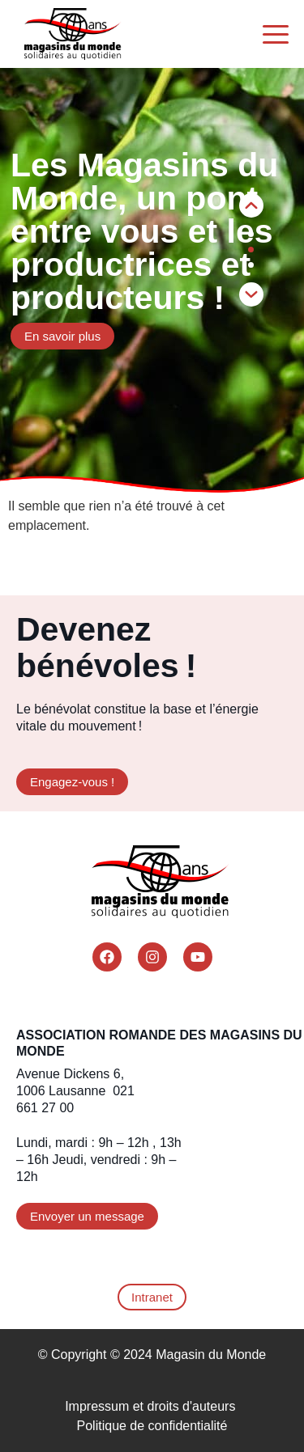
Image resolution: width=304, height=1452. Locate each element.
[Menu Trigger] (276, 34)
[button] (251, 294)
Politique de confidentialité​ (152, 1426)
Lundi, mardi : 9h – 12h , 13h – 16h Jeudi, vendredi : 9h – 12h (99, 1159)
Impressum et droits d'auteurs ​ (152, 1406)
